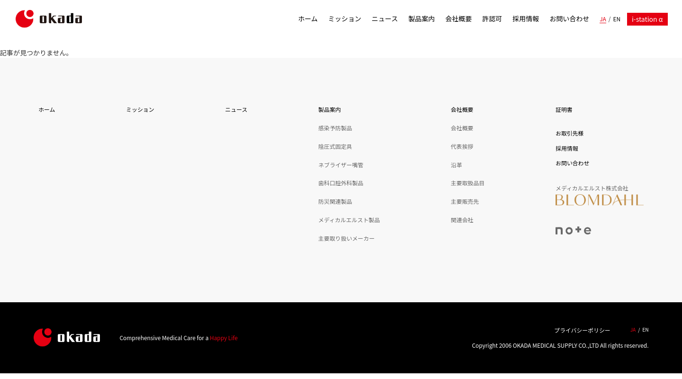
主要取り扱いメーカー (346, 238)
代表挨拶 (462, 146)
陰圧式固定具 (335, 146)
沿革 (456, 165)
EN (616, 19)
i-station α (647, 19)
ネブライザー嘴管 (340, 165)
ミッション (344, 18)
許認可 (492, 18)
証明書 (564, 109)
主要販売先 (465, 201)
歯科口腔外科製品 (340, 183)
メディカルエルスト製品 (349, 220)
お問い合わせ (569, 18)
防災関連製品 (335, 201)
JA (603, 19)
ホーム (308, 18)
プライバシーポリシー (582, 330)
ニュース (385, 18)
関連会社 (462, 220)
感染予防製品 (335, 128)
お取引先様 (569, 133)
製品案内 (421, 18)
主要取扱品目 (468, 183)
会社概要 (458, 18)
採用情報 (525, 18)
